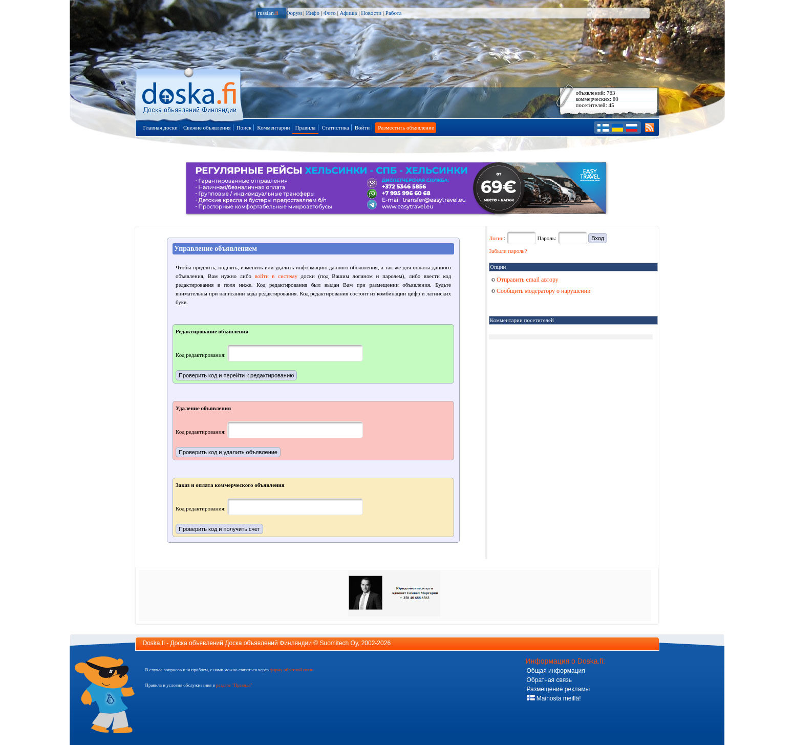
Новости (371, 13)
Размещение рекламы (558, 689)
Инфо (312, 13)
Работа (393, 13)
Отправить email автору (525, 279)
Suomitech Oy (339, 643)
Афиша (348, 13)
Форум (294, 13)
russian (268, 13)
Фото (330, 13)
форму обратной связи (291, 669)
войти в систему (276, 276)
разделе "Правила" (234, 685)
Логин (496, 238)
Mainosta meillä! (554, 698)
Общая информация (556, 670)
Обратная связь (549, 680)
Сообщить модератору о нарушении (541, 290)
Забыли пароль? (508, 251)
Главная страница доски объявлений (190, 93)
